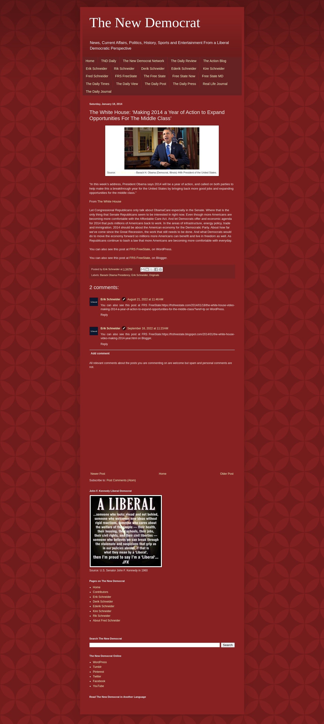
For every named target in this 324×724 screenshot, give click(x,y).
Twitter (97, 676)
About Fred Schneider (106, 620)
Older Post (227, 473)
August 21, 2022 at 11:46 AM (145, 299)
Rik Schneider (124, 68)
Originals (154, 275)
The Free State (155, 76)
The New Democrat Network (143, 61)
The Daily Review (183, 61)
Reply (104, 314)
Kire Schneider (214, 68)
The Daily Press (184, 84)
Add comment (100, 353)
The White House (125, 172)
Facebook (99, 681)
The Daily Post (155, 84)
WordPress (100, 662)
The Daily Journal (99, 91)
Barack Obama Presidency (115, 275)
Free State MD (212, 76)
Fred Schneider (97, 76)
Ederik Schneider (183, 68)
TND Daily (108, 61)
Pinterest (98, 671)
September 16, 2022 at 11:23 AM (147, 328)
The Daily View (127, 84)
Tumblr (97, 667)
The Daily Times (97, 84)
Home (90, 61)
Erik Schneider (96, 68)
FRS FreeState (126, 76)
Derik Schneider (153, 68)
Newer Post (98, 473)
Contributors (100, 592)
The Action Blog (214, 61)
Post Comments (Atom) (121, 480)
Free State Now (183, 76)
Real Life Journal (215, 84)
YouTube (98, 686)
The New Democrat (144, 22)
